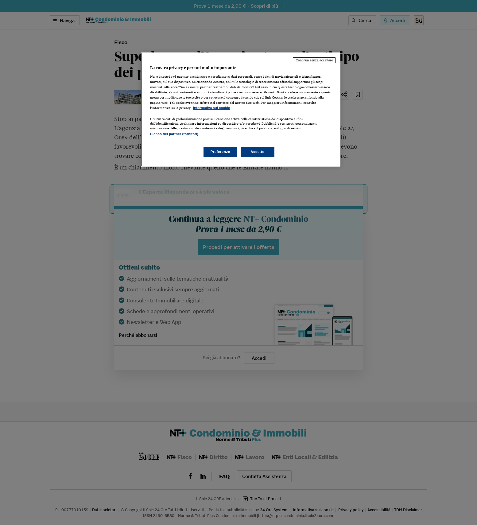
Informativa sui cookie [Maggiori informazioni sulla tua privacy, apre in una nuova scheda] (211, 108)
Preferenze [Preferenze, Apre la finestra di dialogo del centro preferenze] (220, 152)
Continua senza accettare (314, 60)
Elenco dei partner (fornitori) (174, 134)
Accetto (257, 152)
